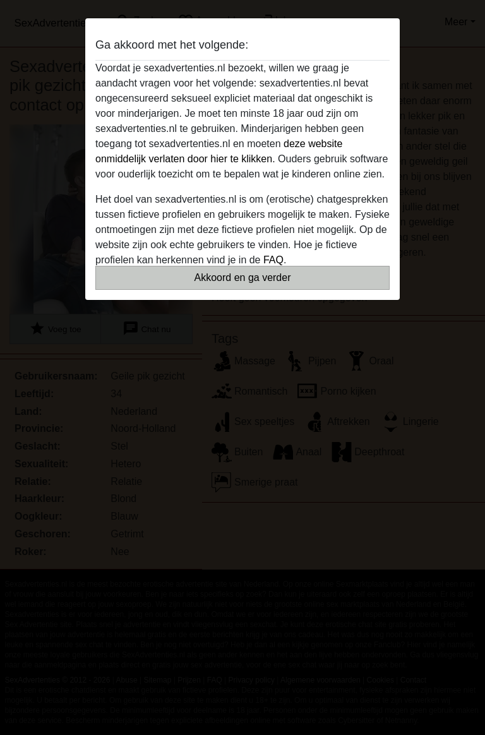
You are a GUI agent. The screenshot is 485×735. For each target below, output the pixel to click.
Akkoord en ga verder (243, 277)
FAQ (273, 259)
